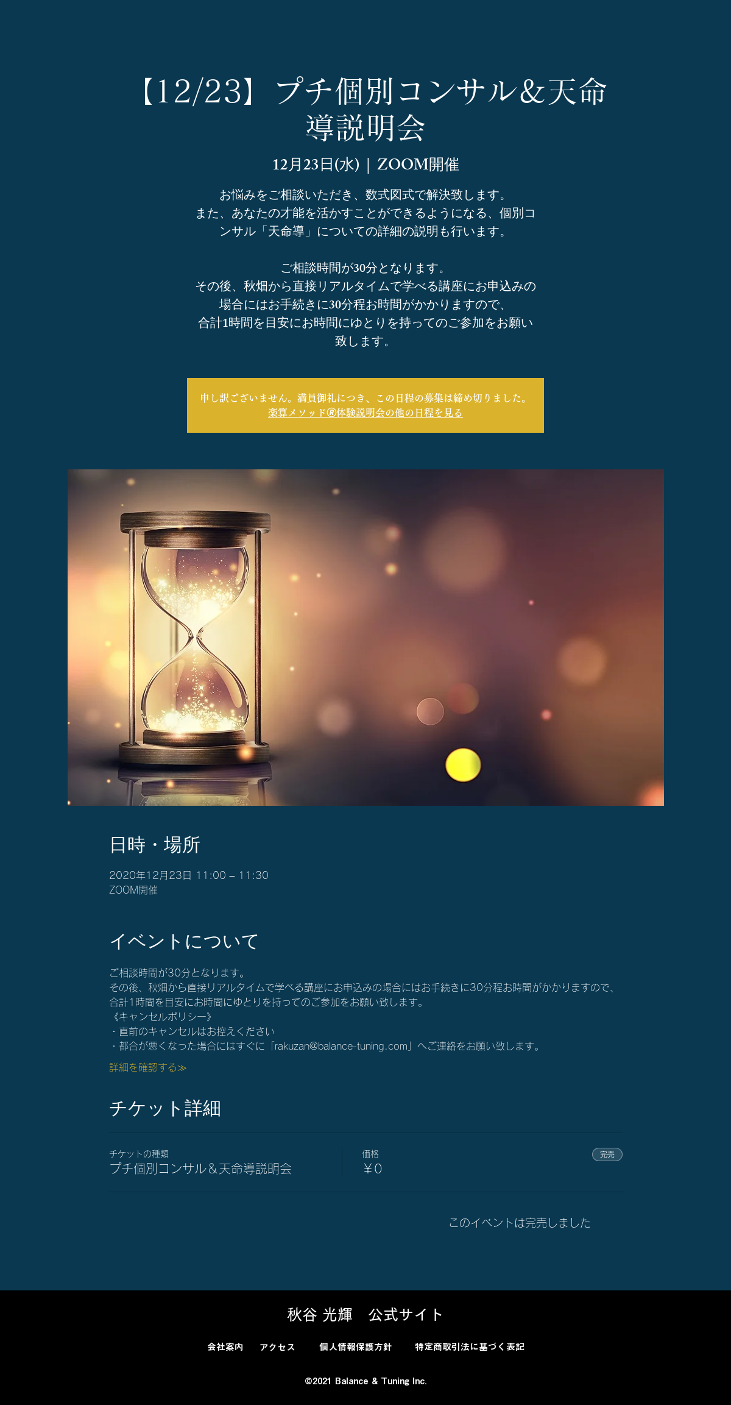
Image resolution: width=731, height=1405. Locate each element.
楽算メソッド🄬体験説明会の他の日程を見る (365, 413)
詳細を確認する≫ (148, 1067)
